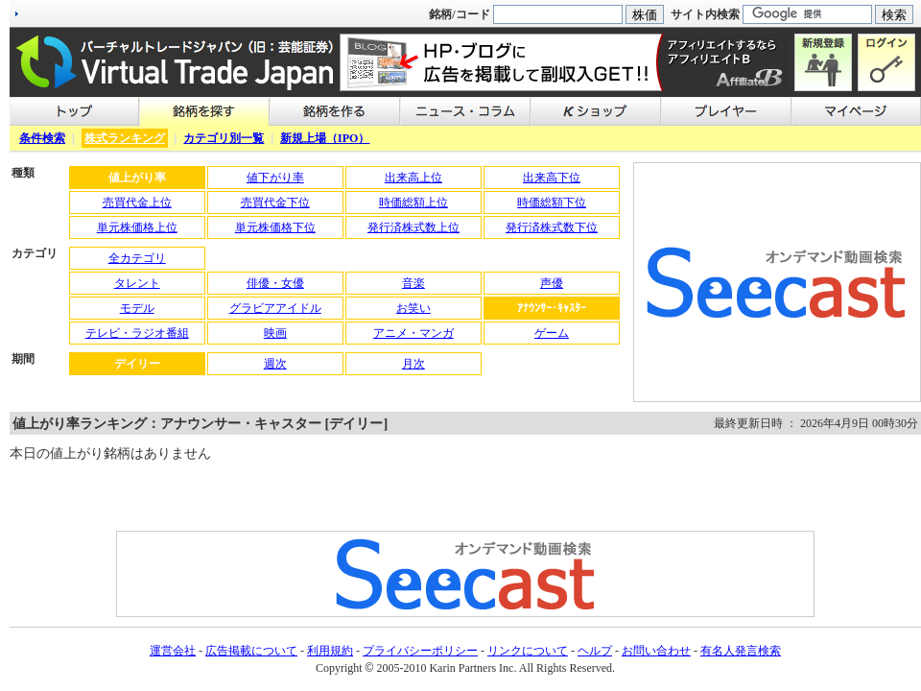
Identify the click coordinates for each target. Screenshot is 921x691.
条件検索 (42, 138)
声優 (551, 283)
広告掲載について (251, 650)
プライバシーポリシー (420, 650)
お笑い (413, 308)
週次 (275, 363)
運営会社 (173, 650)
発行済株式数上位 (413, 227)
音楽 (413, 283)
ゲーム (551, 333)
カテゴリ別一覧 (223, 138)
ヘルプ (595, 650)
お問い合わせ (656, 650)
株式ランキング (124, 138)
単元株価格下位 (275, 227)
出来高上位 (413, 177)
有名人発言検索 (740, 650)
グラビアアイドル (275, 308)
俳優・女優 (275, 283)
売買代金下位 (275, 202)
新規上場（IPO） (324, 138)
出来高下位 (551, 177)
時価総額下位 (551, 202)
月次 (413, 363)
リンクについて (527, 650)
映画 (275, 333)
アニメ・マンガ (413, 333)
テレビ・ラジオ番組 (137, 333)
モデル (137, 308)
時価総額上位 (413, 202)
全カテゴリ (137, 258)
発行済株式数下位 (552, 227)
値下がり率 (275, 177)
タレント (137, 283)
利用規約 (330, 650)
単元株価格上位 (137, 227)
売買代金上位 (137, 202)
